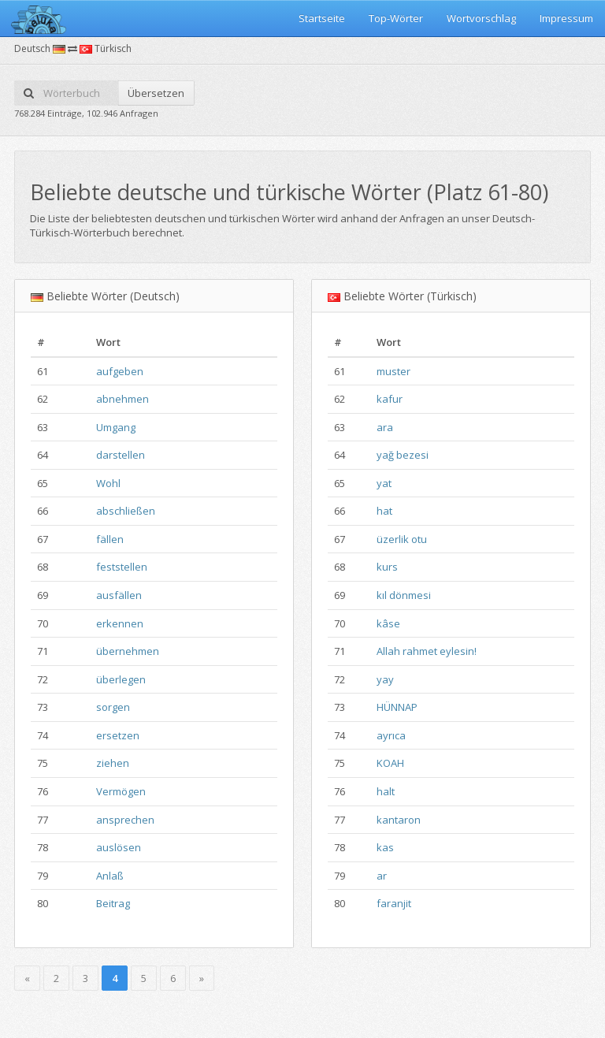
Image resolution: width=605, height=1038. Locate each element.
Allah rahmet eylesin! (427, 651)
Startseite (322, 18)
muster (393, 371)
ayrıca (391, 735)
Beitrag (113, 903)
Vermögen (121, 791)
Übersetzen (156, 93)
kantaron (399, 820)
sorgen (113, 707)
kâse (388, 623)
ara (385, 427)
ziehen (112, 763)
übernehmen (127, 651)
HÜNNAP (397, 707)
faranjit (394, 903)
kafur (390, 399)
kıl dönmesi (404, 595)
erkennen (119, 623)
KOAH (390, 763)
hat (384, 511)
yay (385, 679)
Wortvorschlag (481, 18)
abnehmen (122, 399)
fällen (110, 539)
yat (384, 483)
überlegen (121, 679)
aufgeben (119, 371)
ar (382, 876)
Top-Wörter (396, 18)
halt (386, 791)
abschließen (125, 511)
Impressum (566, 18)
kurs (387, 567)
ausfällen (119, 595)
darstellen (120, 455)
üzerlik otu (402, 539)
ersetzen (117, 735)
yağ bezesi (403, 455)
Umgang (115, 427)
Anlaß (110, 876)
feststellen (121, 567)
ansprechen (125, 820)
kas (385, 847)
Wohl (108, 483)
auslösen (118, 847)
